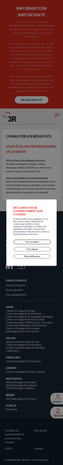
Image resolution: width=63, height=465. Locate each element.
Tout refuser (32, 249)
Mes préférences (32, 256)
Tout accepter (32, 241)
